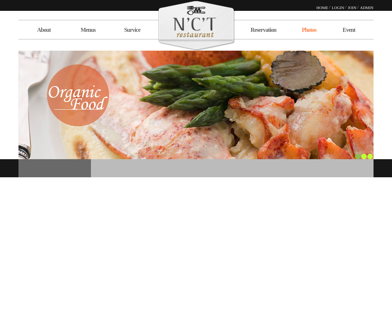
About (44, 30)
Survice (132, 30)
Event (349, 30)
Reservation (263, 30)
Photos (309, 30)
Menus (87, 30)
